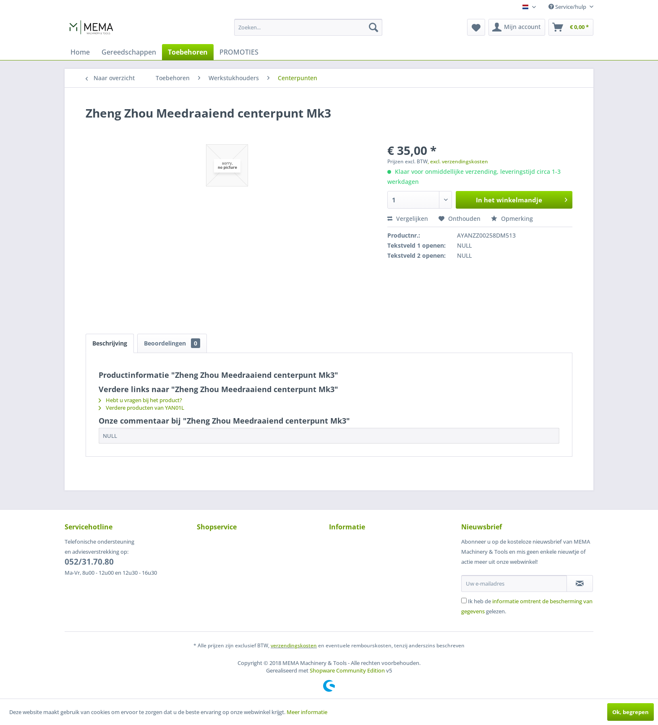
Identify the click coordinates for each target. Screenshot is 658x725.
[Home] (80, 52)
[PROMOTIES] (239, 52)
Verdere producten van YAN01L (141, 407)
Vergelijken (407, 218)
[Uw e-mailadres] (514, 583)
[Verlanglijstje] (476, 27)
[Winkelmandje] (570, 27)
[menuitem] (308, 27)
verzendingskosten (294, 645)
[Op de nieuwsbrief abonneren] (580, 583)
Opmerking (512, 218)
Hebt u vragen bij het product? (140, 400)
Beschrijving (109, 343)
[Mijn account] (516, 27)
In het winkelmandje (521, 198)
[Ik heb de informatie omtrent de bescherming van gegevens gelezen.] (464, 600)
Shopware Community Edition (347, 670)
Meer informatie (307, 712)
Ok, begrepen (630, 712)
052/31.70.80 (89, 561)
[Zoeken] (373, 27)
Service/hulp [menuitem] (568, 6)
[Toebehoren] (188, 52)
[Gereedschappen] (129, 52)
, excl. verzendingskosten (458, 161)
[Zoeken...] (308, 27)
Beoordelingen (172, 343)
